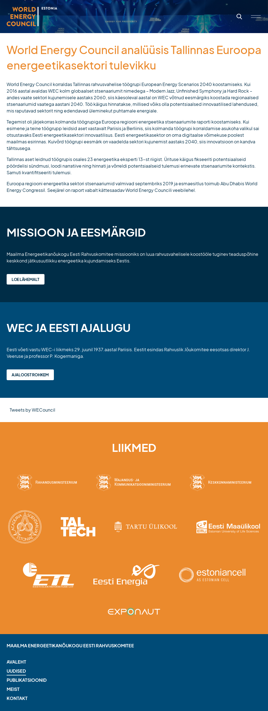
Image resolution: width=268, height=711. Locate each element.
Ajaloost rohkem (30, 374)
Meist (13, 689)
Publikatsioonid (27, 680)
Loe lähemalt (26, 279)
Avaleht (16, 662)
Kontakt (17, 698)
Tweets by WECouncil (32, 410)
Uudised (16, 671)
